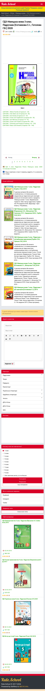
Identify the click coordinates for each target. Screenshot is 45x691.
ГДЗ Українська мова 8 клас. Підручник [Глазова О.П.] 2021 (20, 599)
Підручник (18, 167)
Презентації (6, 387)
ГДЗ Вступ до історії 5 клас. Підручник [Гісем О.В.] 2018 (19, 636)
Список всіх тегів (22, 511)
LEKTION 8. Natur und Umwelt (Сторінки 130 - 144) (18, 125)
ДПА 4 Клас (6, 402)
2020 (40, 167)
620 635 (6, 592)
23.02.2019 (7, 590)
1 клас (6, 451)
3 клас (11, 167)
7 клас (6, 467)
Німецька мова (26, 31)
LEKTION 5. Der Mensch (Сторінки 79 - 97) (16, 119)
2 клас (6, 453)
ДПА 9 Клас (6, 406)
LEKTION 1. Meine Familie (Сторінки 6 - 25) (16, 112)
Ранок (25, 167)
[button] (6, 335)
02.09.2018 (7, 550)
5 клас (6, 462)
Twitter (5, 503)
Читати (22, 398)
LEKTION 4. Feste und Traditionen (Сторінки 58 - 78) (19, 117)
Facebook (6, 495)
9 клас (6, 473)
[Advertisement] (22, 50)
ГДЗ (6, 167)
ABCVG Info (23, 686)
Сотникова (6, 169)
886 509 (6, 553)
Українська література (22, 391)
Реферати (6, 383)
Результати (22, 482)
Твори (5, 379)
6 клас (6, 464)
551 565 (6, 630)
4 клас (6, 459)
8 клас (6, 470)
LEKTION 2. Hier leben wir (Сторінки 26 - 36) (16, 114)
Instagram (6, 499)
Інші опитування (22, 484)
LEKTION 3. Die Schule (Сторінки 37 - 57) (15, 116)
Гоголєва (13, 169)
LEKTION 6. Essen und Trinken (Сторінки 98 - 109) (18, 121)
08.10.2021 (7, 627)
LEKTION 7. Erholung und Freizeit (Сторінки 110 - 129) (19, 123)
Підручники (22, 375)
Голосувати (22, 479)
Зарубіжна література (22, 394)
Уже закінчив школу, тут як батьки (15, 475)
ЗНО (4, 410)
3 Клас (17, 31)
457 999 (6, 667)
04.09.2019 (7, 664)
